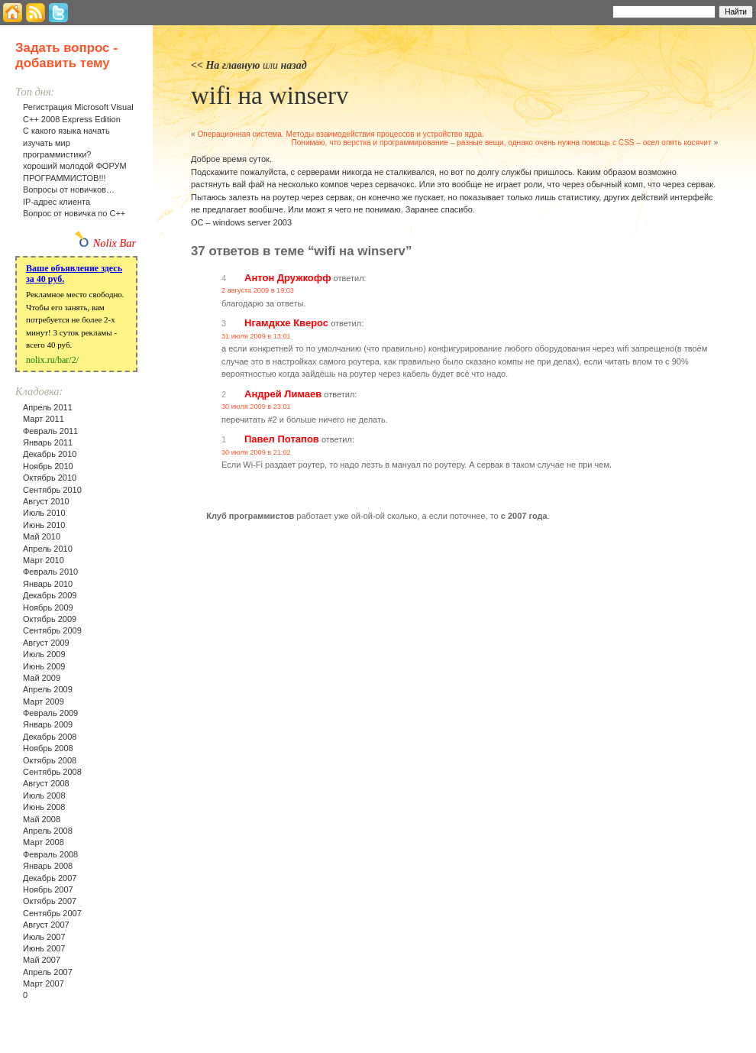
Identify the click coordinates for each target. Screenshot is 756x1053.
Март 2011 (43, 418)
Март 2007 (43, 983)
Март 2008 (43, 842)
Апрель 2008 (48, 830)
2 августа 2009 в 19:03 (257, 290)
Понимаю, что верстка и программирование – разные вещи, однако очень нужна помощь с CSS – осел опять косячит (501, 142)
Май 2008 (41, 819)
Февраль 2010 (50, 571)
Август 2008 (46, 783)
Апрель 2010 (48, 548)
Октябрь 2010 (49, 477)
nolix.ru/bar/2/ (52, 360)
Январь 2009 (48, 724)
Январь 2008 (48, 865)
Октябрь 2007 (49, 901)
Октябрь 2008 (49, 760)
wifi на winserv (269, 95)
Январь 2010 (48, 583)
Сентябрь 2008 (52, 771)
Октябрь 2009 (49, 619)
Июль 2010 (44, 512)
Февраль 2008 (50, 854)
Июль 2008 (44, 795)
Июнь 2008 (44, 807)
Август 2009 (46, 642)
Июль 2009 (44, 654)
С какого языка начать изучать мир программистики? (66, 142)
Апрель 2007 (48, 972)
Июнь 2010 (44, 525)
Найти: (592, 11)
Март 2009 (43, 701)
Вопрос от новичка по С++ (74, 213)
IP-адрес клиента (56, 201)
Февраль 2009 (50, 713)
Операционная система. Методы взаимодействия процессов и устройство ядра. (340, 134)
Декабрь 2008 (49, 736)
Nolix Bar (114, 243)
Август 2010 (46, 501)
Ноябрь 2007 (48, 889)
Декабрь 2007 (49, 878)
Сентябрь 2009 (52, 630)
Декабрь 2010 (49, 453)
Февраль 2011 (50, 431)
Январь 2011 (48, 442)
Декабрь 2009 (49, 595)
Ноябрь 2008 (48, 748)
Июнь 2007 (44, 948)
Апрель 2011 (48, 407)
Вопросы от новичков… (69, 189)
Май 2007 (41, 959)
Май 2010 (41, 536)
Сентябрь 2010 (52, 489)
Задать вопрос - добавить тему (66, 55)
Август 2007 (46, 924)
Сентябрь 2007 (52, 913)
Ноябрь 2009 (48, 607)
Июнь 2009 (44, 666)
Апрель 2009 (48, 689)
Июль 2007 (44, 936)
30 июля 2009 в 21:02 (256, 452)
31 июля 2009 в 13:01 (256, 336)
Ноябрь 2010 (48, 466)
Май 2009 (41, 677)
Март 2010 (43, 560)
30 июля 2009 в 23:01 (256, 406)
